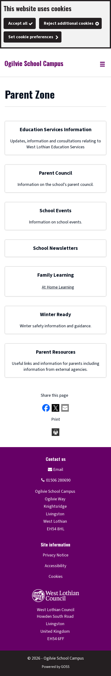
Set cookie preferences (30, 37)
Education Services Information (55, 129)
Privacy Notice (55, 555)
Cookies (56, 576)
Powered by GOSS (56, 666)
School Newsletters (55, 248)
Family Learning (55, 275)
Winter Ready (55, 314)
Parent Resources (56, 352)
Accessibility (55, 566)
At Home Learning (58, 287)
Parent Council (55, 173)
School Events (55, 210)
